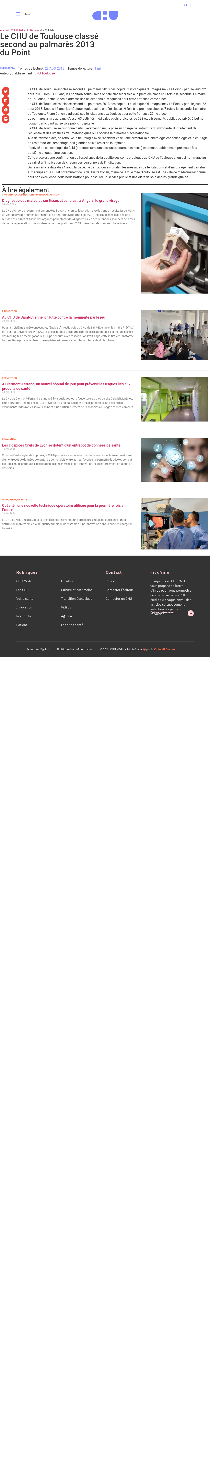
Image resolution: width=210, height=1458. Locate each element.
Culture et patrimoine (77, 590)
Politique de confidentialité (74, 649)
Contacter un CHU (119, 598)
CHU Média (18, 30)
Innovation (9, 439)
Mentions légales (38, 649)
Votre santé (25, 598)
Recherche (24, 616)
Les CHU (22, 590)
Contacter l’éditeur (119, 590)
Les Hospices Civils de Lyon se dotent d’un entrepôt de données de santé (61, 445)
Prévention (9, 311)
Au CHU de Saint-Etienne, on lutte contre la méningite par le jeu (53, 317)
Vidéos (66, 607)
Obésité (22, 499)
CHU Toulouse (44, 73)
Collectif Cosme (164, 649)
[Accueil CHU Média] (105, 14)
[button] (185, 5)
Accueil (4, 30)
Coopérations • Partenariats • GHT (38, 194)
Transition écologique (76, 598)
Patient (21, 625)
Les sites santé (72, 625)
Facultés (67, 581)
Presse (111, 581)
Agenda (66, 616)
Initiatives (33, 30)
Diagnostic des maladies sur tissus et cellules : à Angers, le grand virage (61, 200)
